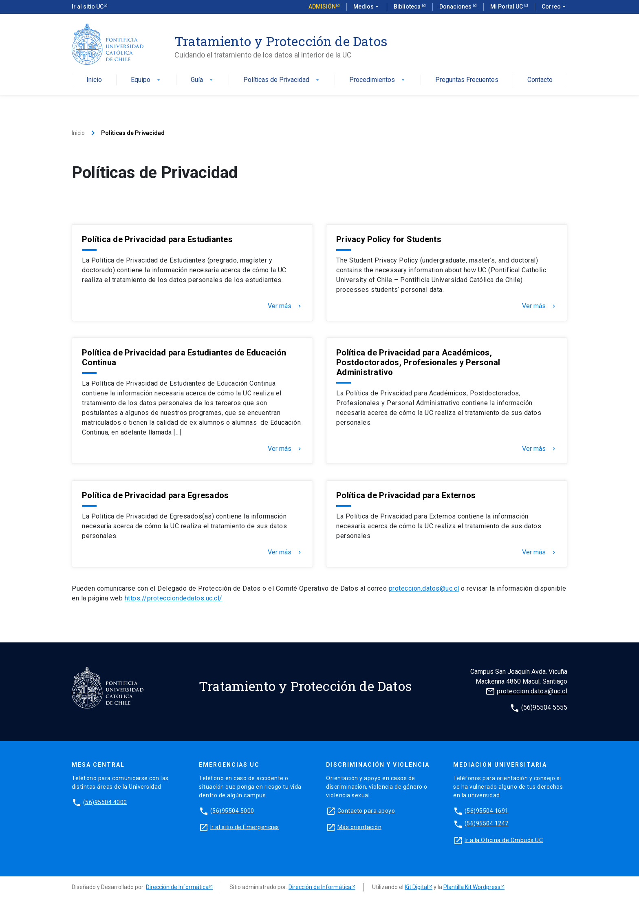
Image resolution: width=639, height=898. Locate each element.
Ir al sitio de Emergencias (244, 826)
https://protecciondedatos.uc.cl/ (174, 598)
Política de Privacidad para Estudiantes (157, 239)
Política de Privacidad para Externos (406, 495)
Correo (554, 7)
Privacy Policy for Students (388, 239)
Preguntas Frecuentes (466, 80)
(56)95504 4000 (105, 802)
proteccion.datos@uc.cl (424, 588)
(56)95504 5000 (232, 810)
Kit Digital (416, 887)
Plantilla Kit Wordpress (471, 887)
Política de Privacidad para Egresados (155, 495)
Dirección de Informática (177, 887)
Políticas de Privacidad (282, 80)
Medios (366, 7)
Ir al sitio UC (88, 6)
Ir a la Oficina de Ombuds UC (504, 839)
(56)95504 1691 (487, 810)
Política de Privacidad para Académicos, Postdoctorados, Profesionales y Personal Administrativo (418, 362)
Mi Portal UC (507, 6)
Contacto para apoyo (366, 810)
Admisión (322, 6)
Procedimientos (377, 80)
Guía (202, 80)
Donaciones (456, 6)
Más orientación (359, 826)
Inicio (94, 80)
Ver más (285, 306)
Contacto (540, 80)
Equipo (146, 80)
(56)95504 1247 (487, 823)
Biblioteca (408, 6)
